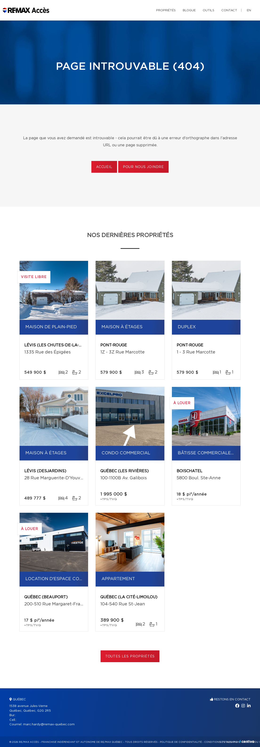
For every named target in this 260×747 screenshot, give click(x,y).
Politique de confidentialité (181, 742)
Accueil (104, 167)
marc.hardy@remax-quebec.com (49, 724)
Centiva (246, 741)
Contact (229, 10)
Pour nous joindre (143, 167)
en (249, 10)
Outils (208, 10)
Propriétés (166, 10)
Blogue (189, 10)
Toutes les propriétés (130, 656)
